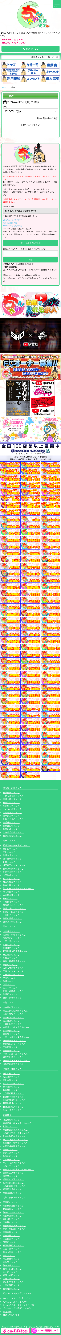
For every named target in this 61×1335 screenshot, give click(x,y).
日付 (5, 106)
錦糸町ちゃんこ (10, 898)
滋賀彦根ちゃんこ (11, 1119)
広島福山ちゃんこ (11, 1222)
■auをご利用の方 (10, 223)
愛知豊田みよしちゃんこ (14, 1043)
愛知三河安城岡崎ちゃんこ (15, 1010)
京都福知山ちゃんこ (12, 1192)
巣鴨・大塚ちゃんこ (12, 997)
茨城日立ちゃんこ (11, 994)
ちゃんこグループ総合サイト (16, 1298)
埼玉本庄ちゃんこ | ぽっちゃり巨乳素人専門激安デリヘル (35, 1327)
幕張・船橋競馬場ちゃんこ (15, 961)
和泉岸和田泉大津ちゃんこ (15, 1136)
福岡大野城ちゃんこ (12, 1252)
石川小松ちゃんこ (11, 1073)
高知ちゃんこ (9, 1255)
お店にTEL (30, 48)
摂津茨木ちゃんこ (11, 1176)
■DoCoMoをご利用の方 (12, 220)
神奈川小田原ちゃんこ (13, 911)
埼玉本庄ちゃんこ (11, 891)
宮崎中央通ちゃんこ (12, 1268)
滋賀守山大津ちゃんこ (13, 1179)
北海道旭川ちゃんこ (12, 812)
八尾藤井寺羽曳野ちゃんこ (15, 1146)
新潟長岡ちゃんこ (11, 1086)
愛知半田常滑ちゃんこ (13, 1057)
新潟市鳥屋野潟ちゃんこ (14, 1100)
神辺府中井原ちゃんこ (13, 1282)
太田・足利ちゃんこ (12, 941)
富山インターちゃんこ (13, 1083)
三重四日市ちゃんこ (12, 1023)
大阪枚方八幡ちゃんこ (13, 1172)
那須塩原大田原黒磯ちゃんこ (16, 951)
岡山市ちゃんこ (10, 1272)
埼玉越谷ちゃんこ (11, 931)
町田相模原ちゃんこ (12, 881)
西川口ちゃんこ (10, 848)
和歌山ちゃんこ (10, 1126)
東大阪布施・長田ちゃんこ (15, 1139)
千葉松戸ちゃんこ (11, 915)
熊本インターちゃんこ (13, 1212)
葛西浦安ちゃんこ (11, 954)
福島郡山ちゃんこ (11, 825)
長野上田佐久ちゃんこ (13, 1106)
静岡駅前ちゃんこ (11, 1030)
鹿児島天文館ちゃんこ (13, 1205)
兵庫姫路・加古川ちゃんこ (15, 1143)
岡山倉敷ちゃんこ (11, 1258)
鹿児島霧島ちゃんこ (12, 1215)
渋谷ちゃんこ (9, 981)
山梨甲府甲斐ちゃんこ (13, 1093)
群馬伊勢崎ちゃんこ (12, 918)
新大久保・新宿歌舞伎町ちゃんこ (18, 888)
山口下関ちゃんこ (11, 1248)
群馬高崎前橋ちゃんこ (13, 868)
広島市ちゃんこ (10, 1242)
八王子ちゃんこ (10, 987)
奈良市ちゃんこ (10, 1149)
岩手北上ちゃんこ (11, 815)
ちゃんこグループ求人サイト (16, 1301)
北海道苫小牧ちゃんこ (13, 832)
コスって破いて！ (11, 1314)
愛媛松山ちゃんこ (11, 1202)
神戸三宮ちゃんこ (11, 1152)
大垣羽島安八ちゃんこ (13, 1014)
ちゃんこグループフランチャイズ (18, 1304)
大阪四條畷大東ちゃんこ (14, 1186)
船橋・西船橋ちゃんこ (13, 991)
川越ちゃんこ (9, 862)
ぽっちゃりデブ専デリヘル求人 (17, 1308)
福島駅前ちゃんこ (11, 829)
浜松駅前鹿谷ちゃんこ (13, 1063)
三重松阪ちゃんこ (11, 1047)
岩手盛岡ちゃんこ (11, 822)
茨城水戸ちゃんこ (11, 855)
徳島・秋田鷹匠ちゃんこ (14, 1228)
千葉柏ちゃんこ (10, 964)
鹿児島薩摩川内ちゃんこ (14, 1225)
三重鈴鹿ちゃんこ (11, 1050)
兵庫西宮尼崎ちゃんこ (13, 1189)
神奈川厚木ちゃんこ (12, 885)
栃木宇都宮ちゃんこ (12, 871)
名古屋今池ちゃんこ (12, 1007)
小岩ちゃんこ (9, 977)
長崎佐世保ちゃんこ (12, 1209)
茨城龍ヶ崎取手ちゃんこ (14, 934)
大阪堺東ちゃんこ (11, 1159)
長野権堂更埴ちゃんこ (13, 1096)
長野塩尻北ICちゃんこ (13, 1103)
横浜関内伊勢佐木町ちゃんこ (16, 845)
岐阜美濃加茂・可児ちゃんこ (16, 1060)
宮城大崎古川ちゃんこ (13, 799)
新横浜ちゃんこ (10, 957)
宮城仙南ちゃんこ (11, 792)
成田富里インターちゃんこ (15, 865)
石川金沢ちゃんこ (11, 1080)
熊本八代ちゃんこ (11, 1265)
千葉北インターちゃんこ (14, 971)
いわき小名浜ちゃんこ (13, 809)
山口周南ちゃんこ (11, 1238)
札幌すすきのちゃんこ (13, 819)
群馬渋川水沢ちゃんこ (13, 905)
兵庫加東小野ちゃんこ (13, 1182)
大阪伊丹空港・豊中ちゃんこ (16, 1133)
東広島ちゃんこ (10, 1262)
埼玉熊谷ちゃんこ (11, 875)
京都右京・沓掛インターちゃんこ (18, 1169)
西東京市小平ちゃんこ (13, 974)
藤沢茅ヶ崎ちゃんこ (12, 921)
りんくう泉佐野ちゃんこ (14, 1162)
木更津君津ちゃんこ (12, 895)
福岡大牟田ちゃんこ (12, 1275)
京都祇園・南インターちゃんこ (17, 1123)
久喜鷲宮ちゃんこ (11, 944)
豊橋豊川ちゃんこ (11, 1034)
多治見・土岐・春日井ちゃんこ (17, 1027)
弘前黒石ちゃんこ (11, 805)
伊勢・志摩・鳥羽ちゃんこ (15, 1053)
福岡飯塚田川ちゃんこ (13, 1245)
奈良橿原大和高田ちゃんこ (15, 1129)
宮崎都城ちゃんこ (11, 1232)
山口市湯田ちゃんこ (12, 1285)
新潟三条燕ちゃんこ (12, 1110)
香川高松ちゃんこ (11, 1218)
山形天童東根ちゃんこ (13, 796)
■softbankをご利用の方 (12, 225)
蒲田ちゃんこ (9, 984)
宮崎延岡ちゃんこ (11, 1288)
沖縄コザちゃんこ (11, 1278)
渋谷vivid (7, 1311)
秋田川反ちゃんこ (11, 802)
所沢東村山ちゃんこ (12, 938)
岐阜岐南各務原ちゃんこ (14, 1040)
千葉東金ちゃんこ (11, 901)
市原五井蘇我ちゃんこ (13, 967)
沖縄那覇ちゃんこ (11, 1235)
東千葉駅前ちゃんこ (12, 858)
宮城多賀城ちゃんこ (12, 835)
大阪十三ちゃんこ (11, 1166)
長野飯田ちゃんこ (11, 1090)
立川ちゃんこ (9, 852)
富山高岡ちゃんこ (11, 1076)
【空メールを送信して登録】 (30, 243)
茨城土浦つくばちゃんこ (14, 908)
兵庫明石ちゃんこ (11, 1156)
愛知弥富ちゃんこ (11, 1020)
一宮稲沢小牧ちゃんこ (13, 1017)
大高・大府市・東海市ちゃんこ (17, 1037)
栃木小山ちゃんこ (11, 878)
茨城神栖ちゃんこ (11, 948)
